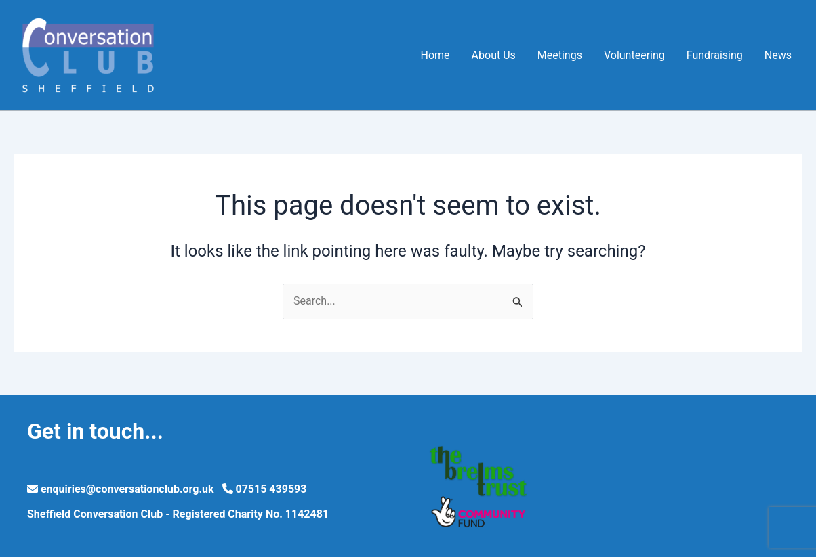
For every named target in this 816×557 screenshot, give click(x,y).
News (778, 55)
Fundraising (715, 55)
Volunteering (634, 55)
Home (435, 55)
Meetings (559, 55)
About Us (494, 55)
